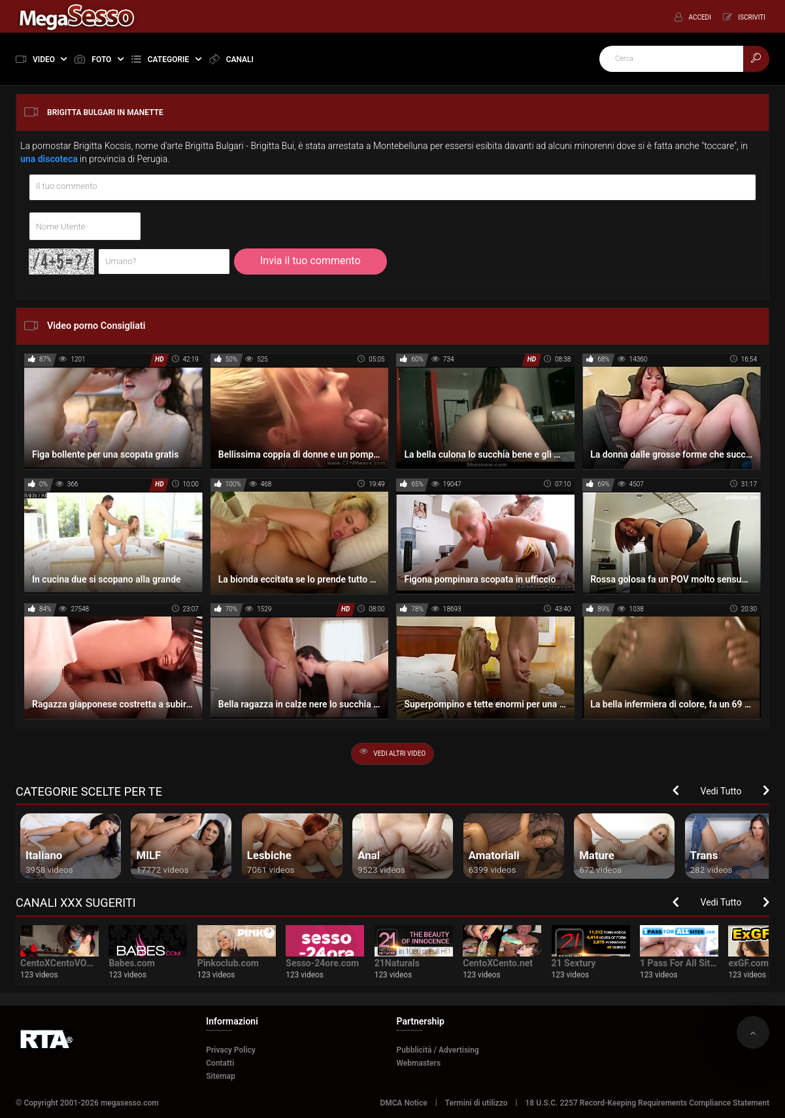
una (27, 159)
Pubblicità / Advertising (437, 1050)
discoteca (58, 159)
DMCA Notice (403, 1103)
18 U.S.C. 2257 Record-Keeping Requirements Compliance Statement (647, 1103)
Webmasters (418, 1063)
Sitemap (220, 1076)
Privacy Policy (231, 1050)
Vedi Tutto (721, 791)
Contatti (220, 1063)
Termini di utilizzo (476, 1103)
